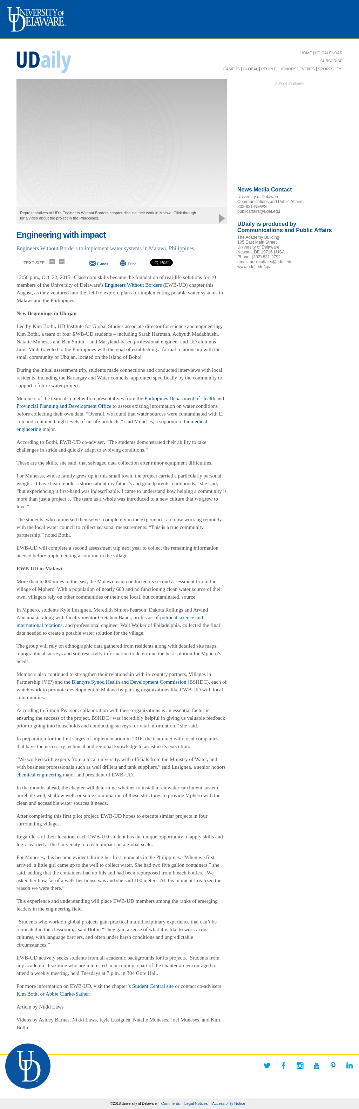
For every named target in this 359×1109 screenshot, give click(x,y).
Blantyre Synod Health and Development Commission (129, 682)
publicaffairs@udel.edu (258, 211)
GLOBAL (250, 69)
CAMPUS (231, 69)
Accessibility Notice (228, 1103)
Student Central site (153, 986)
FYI (340, 69)
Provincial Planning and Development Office (63, 406)
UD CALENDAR (329, 53)
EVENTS (307, 69)
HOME (306, 53)
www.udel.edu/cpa (254, 266)
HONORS (287, 69)
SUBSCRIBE (331, 61)
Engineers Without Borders (133, 285)
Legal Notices (196, 1103)
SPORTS (325, 69)
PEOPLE (269, 69)
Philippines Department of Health (179, 398)
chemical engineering (39, 774)
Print (132, 264)
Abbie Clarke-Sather (67, 994)
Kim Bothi (27, 994)
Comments (170, 1103)
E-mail (102, 264)
